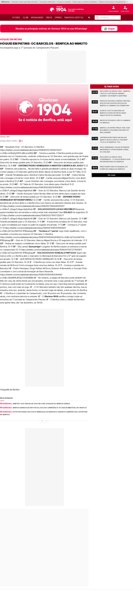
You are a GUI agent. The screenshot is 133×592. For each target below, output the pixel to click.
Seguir (109, 28)
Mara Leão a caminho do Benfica (85, 2)
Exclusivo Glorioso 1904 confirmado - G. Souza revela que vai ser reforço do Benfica (115, 159)
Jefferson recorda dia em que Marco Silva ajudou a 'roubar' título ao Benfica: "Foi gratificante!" (114, 140)
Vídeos (49, 17)
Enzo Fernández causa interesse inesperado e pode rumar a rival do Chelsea (115, 149)
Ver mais (111, 175)
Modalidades (37, 17)
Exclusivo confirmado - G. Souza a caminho (55, 2)
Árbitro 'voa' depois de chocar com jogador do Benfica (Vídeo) (41, 404)
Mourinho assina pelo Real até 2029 (24, 2)
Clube (25, 17)
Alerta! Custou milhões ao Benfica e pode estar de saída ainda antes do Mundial (113, 113)
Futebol (16, 17)
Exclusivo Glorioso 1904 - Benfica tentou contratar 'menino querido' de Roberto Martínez (115, 93)
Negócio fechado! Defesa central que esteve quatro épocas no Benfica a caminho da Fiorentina (115, 103)
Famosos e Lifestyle (73, 17)
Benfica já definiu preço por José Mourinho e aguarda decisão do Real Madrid (115, 130)
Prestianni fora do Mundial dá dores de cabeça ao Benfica (114, 168)
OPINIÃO (58, 17)
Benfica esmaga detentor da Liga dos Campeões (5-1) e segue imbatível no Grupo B (50, 408)
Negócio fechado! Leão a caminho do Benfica (115, 121)
